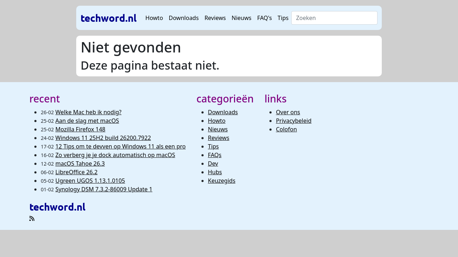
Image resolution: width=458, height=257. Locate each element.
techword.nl (109, 17)
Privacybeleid (293, 121)
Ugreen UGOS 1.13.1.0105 (90, 181)
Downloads (184, 18)
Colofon (286, 129)
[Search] (334, 18)
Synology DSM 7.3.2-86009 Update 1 (103, 189)
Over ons (288, 112)
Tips (283, 18)
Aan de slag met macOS (87, 121)
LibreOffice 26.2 (76, 172)
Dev (213, 163)
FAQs (214, 155)
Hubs (215, 172)
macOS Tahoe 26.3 (80, 163)
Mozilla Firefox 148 (80, 129)
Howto (154, 18)
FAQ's (264, 18)
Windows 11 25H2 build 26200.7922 (103, 138)
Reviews (215, 18)
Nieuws (241, 18)
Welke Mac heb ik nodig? (88, 112)
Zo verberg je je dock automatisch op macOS (115, 155)
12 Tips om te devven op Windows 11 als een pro (120, 146)
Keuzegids (221, 181)
